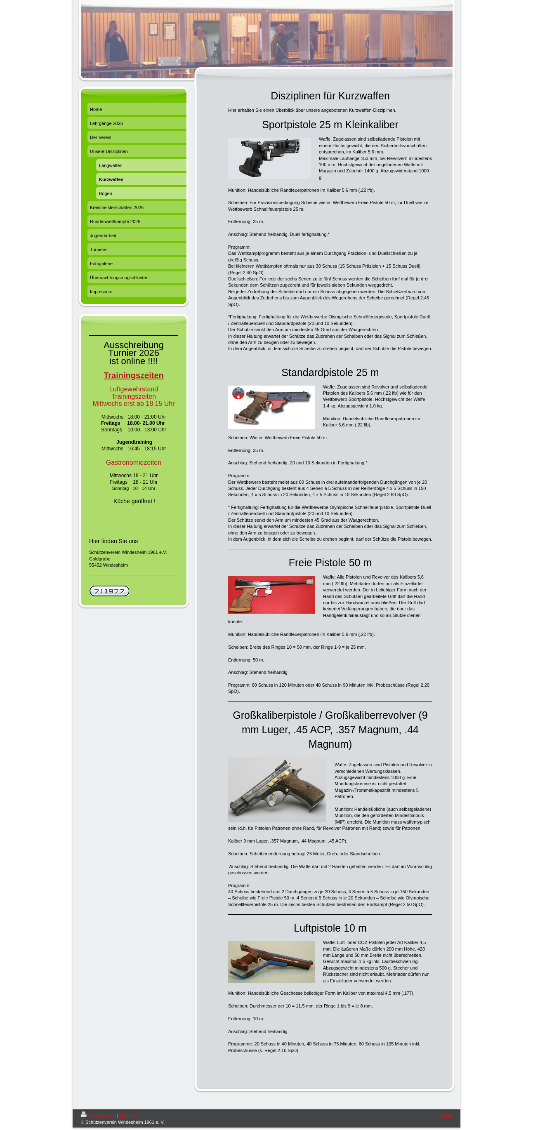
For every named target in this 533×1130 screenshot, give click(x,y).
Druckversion (99, 1115)
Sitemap (128, 1115)
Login (446, 1114)
